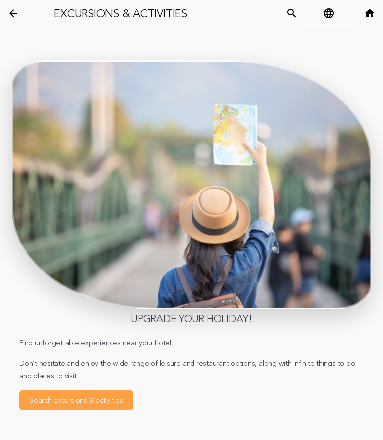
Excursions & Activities (120, 13)
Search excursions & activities (76, 400)
